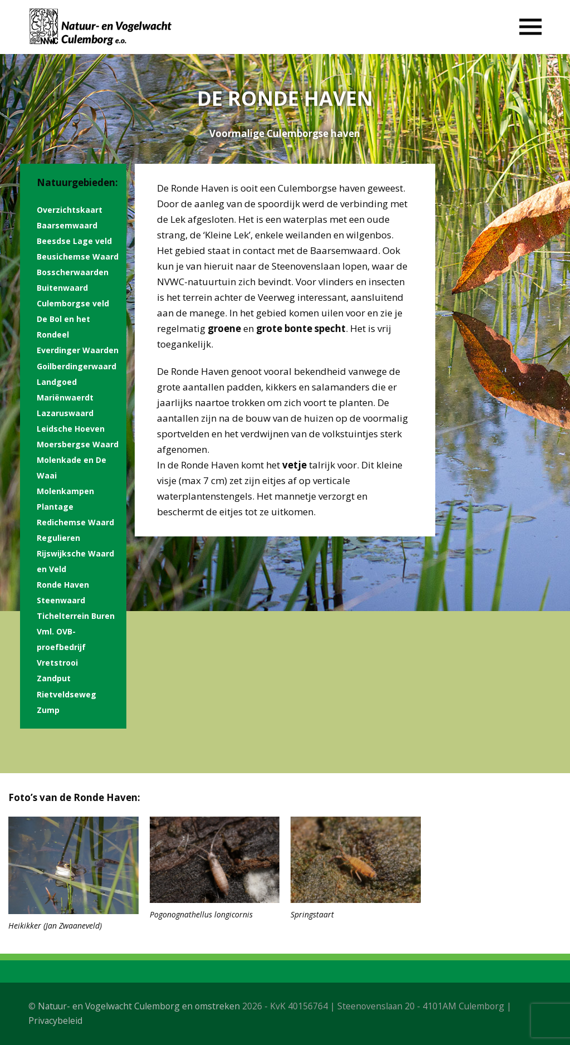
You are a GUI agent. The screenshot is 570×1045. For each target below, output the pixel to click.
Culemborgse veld (73, 303)
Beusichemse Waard (78, 256)
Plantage (55, 506)
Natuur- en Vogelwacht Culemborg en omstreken (139, 1006)
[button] (530, 27)
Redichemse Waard (75, 522)
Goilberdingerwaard (76, 366)
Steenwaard (61, 600)
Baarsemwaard (67, 225)
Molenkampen (65, 491)
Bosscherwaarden (73, 272)
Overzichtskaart (69, 209)
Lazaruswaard (65, 413)
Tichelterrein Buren (76, 616)
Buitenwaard (62, 287)
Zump (48, 710)
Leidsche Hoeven (71, 428)
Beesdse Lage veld (74, 241)
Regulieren (58, 538)
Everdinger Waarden (78, 350)
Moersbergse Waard (78, 444)
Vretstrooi (57, 662)
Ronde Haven (63, 584)
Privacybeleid (55, 1020)
